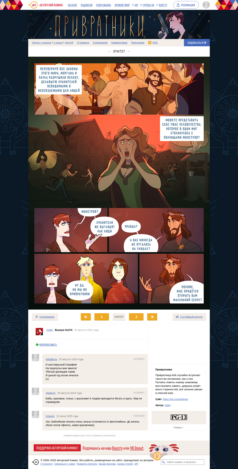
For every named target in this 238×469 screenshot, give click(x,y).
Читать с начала (41, 42)
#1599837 (139, 358)
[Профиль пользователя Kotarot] (37, 414)
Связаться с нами (64, 463)
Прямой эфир (122, 5)
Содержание (100, 42)
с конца (58, 42)
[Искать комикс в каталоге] (163, 462)
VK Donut (137, 448)
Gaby (168, 405)
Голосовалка (103, 5)
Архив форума (107, 463)
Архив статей (125, 463)
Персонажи (137, 42)
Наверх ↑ (179, 427)
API (136, 5)
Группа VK (148, 5)
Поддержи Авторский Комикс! (57, 447)
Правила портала (86, 463)
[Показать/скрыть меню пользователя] (205, 5)
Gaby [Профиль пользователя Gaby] (50, 329)
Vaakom (50, 392)
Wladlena (51, 359)
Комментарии (119, 42)
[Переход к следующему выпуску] (119, 183)
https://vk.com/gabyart (175, 399)
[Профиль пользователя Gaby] (39, 331)
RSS (155, 42)
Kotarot (50, 416)
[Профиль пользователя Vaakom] (37, 391)
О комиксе (83, 42)
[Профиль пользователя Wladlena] (37, 357)
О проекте (47, 463)
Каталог (72, 5)
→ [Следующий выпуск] (128, 51)
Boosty (163, 5)
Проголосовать (48, 345)
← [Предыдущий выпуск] (109, 51)
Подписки (86, 5)
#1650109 (139, 415)
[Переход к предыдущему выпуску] (51, 183)
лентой (69, 42)
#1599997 (139, 392)
